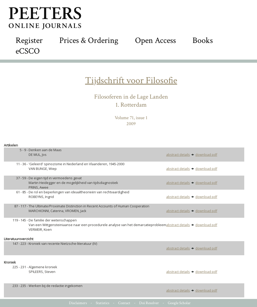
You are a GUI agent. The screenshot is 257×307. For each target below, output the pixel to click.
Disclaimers (78, 302)
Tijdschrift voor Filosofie (131, 80)
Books (202, 40)
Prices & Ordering (88, 40)
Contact (124, 302)
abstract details (178, 154)
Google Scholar (179, 302)
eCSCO (28, 51)
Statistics (102, 302)
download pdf (206, 154)
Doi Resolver (149, 302)
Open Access (155, 40)
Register (29, 40)
